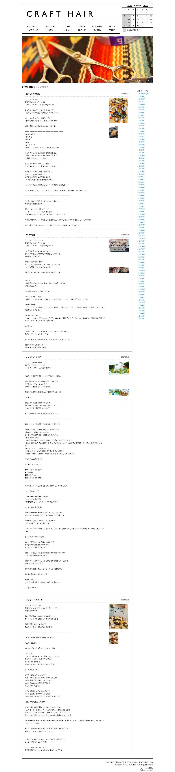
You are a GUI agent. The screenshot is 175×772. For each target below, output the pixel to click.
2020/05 (142, 193)
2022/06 (142, 147)
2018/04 (142, 233)
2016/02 (142, 265)
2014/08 (142, 308)
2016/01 (142, 268)
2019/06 (142, 214)
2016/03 (142, 262)
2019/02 (142, 220)
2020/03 (142, 195)
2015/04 (142, 287)
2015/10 (142, 270)
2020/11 (142, 179)
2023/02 (142, 134)
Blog (151, 762)
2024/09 (142, 104)
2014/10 (142, 303)
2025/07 (142, 99)
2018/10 (142, 222)
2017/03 (142, 254)
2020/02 (142, 198)
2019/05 (142, 217)
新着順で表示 (143, 94)
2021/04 (142, 169)
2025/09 (142, 96)
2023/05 (142, 126)
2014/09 (142, 305)
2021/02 (142, 171)
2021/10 (142, 158)
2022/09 (142, 139)
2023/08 (142, 118)
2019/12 (142, 203)
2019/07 (142, 212)
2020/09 (142, 185)
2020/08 (142, 187)
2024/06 (142, 107)
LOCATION (120, 762)
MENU (129, 762)
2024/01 (142, 112)
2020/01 (142, 201)
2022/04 (142, 153)
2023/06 (142, 123)
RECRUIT (144, 762)
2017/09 (142, 241)
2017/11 (142, 236)
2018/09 (142, 225)
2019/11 (142, 206)
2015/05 (142, 284)
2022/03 (142, 155)
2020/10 (142, 182)
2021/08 (142, 161)
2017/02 (142, 257)
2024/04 (142, 110)
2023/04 (142, 128)
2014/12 (142, 297)
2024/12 (142, 102)
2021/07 (142, 163)
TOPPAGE (110, 762)
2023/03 (142, 131)
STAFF (135, 762)
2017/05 (142, 249)
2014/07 (142, 311)
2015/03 (142, 289)
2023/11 (142, 115)
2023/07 (142, 120)
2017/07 (142, 244)
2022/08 (142, 142)
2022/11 (142, 137)
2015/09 (142, 273)
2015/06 (142, 281)
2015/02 (142, 292)
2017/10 (142, 238)
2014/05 (142, 316)
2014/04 (142, 319)
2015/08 (142, 276)
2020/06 (142, 190)
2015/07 (142, 278)
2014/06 (142, 313)
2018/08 (142, 228)
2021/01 (142, 174)
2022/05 (142, 150)
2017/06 (142, 246)
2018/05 (142, 230)
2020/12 (142, 177)
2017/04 (142, 252)
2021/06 (142, 166)
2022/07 (142, 145)
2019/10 (142, 209)
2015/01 (142, 295)
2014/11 (142, 300)
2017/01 (142, 260)
